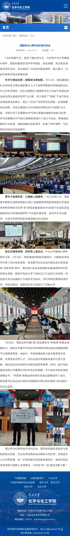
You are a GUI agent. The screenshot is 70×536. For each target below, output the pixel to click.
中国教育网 (20, 478)
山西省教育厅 (37, 478)
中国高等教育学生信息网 (23, 482)
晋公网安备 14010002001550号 (35, 533)
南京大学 (43, 482)
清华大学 (28, 487)
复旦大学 (55, 482)
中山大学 (53, 478)
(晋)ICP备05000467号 (50, 529)
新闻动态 (23, 36)
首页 (14, 36)
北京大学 (41, 487)
